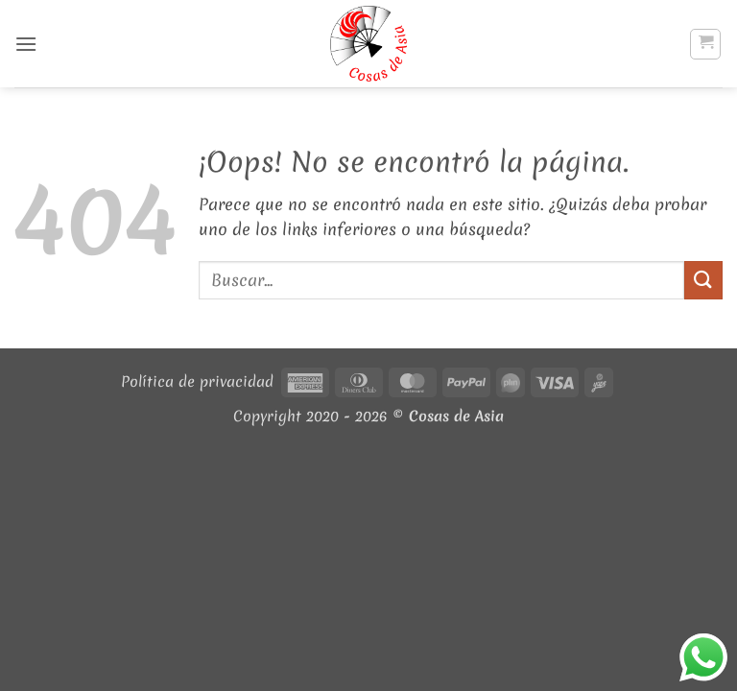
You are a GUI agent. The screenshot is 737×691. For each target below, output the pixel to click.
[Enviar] (703, 279)
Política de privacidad (197, 381)
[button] (25, 43)
